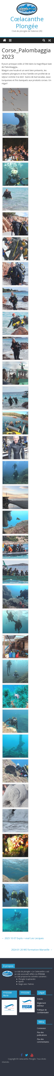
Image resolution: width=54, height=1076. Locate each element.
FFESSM (41, 974)
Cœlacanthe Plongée (27, 22)
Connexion (41, 1028)
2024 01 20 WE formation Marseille (31, 949)
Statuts (40, 999)
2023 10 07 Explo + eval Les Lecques (23, 938)
